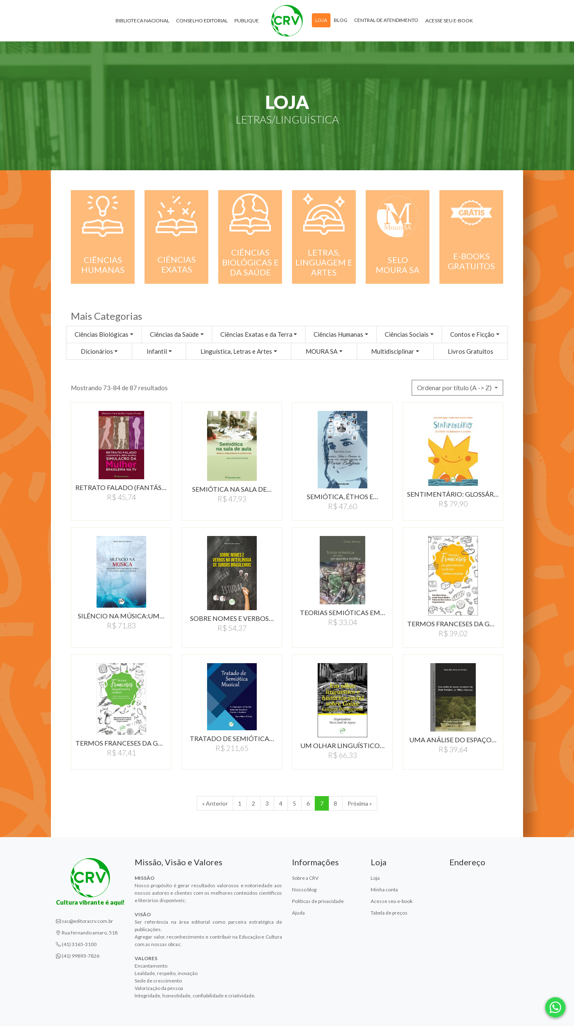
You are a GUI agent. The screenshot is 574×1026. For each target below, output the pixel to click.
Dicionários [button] (97, 351)
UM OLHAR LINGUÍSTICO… (342, 745)
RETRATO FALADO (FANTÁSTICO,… (121, 487)
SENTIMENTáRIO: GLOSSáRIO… (453, 494)
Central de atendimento (386, 20)
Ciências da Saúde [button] (174, 334)
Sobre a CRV (305, 878)
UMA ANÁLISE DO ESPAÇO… (453, 740)
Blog (340, 20)
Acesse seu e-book (449, 20)
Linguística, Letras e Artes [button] (236, 351)
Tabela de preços (389, 913)
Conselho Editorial (202, 20)
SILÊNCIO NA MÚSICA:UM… (121, 616)
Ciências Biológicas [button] (101, 334)
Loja (321, 20)
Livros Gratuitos (470, 351)
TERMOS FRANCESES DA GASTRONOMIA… (453, 624)
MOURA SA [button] (322, 351)
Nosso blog (304, 889)
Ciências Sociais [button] (407, 334)
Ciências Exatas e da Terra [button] (256, 334)
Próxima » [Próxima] (359, 803)
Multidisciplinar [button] (392, 351)
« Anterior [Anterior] (215, 803)
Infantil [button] (157, 351)
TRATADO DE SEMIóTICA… (232, 738)
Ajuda (298, 913)
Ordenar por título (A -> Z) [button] (455, 387)
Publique (246, 20)
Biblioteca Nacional (142, 20)
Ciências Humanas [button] (338, 334)
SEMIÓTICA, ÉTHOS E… (342, 496)
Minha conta (384, 889)
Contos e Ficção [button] (472, 334)
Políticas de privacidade (318, 901)
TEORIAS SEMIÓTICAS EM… (342, 612)
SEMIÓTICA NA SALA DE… (232, 489)
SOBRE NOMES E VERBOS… (232, 618)
